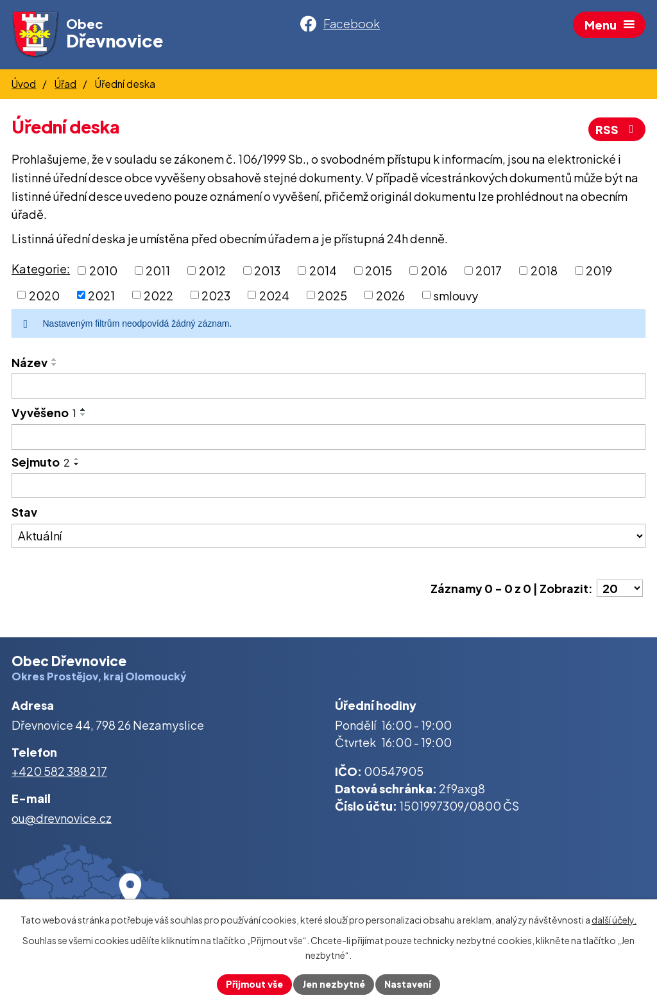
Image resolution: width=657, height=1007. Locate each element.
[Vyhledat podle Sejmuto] (328, 486)
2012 (212, 270)
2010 (103, 270)
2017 (488, 270)
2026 (390, 295)
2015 (378, 270)
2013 (267, 270)
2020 (44, 295)
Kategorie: (41, 268)
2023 (215, 295)
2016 (434, 270)
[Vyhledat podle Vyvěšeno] (328, 437)
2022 (158, 295)
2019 (599, 270)
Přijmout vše (254, 984)
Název (29, 362)
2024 (274, 295)
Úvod (24, 84)
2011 (158, 270)
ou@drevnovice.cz (62, 818)
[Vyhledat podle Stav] (328, 536)
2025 (332, 295)
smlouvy (455, 295)
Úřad (65, 84)
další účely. (614, 919)
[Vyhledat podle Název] (328, 386)
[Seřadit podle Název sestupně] (54, 364)
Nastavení (407, 984)
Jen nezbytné (333, 984)
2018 (544, 270)
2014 (323, 270)
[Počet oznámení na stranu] (620, 588)
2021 (101, 295)
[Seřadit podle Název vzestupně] (54, 359)
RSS (617, 129)
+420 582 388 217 (59, 771)
